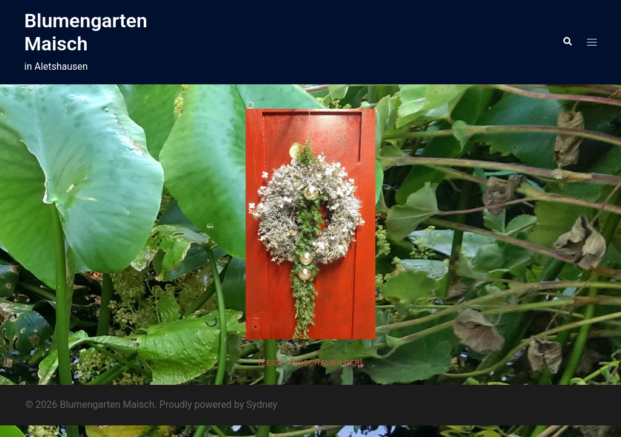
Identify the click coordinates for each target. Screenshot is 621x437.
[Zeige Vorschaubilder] (310, 362)
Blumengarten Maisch (85, 32)
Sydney (261, 404)
